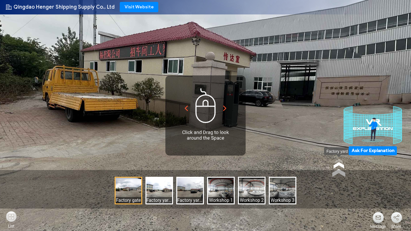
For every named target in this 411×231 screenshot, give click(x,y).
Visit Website (139, 7)
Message (378, 226)
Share (396, 226)
